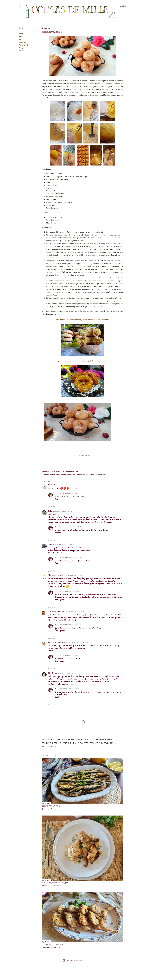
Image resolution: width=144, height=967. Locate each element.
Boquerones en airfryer (53, 806)
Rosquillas (21, 51)
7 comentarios (55, 947)
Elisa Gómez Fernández (56, 611)
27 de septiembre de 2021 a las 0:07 (70, 591)
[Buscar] (122, 6)
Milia (56, 493)
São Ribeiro (52, 544)
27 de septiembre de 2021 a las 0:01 (69, 493)
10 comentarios (56, 886)
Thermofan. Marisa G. (55, 575)
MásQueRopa (52, 485)
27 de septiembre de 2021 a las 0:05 (70, 557)
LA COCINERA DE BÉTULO (58, 642)
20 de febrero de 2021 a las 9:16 (62, 511)
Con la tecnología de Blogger (72, 960)
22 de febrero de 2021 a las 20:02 (74, 611)
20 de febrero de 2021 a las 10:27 (66, 544)
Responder (51, 507)
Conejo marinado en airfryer (55, 883)
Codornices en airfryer (52, 944)
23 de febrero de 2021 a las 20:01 (67, 673)
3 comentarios (55, 809)
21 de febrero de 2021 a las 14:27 (73, 575)
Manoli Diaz (52, 673)
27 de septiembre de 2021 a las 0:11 (69, 688)
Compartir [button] (21, 28)
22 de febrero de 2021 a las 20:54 (78, 642)
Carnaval (21, 37)
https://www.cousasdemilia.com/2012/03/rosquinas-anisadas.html (82, 320)
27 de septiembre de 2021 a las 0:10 (69, 655)
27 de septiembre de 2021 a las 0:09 (70, 624)
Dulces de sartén (22, 42)
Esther (50, 511)
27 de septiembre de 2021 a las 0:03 (70, 527)
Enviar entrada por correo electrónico (64, 471)
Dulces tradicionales (23, 45)
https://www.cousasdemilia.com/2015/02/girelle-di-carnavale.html (82, 361)
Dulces (20, 39)
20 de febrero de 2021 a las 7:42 (67, 485)
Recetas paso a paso (23, 48)
